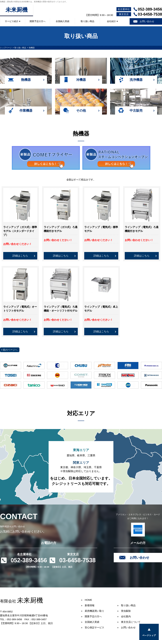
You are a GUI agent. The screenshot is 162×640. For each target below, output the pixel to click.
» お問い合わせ (126, 627)
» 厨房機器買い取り (92, 610)
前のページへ (10, 349)
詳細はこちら (20, 255)
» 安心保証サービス (92, 627)
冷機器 (81, 79)
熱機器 (26, 79)
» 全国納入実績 (90, 622)
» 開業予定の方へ (91, 616)
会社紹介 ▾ (112, 21)
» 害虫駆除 (124, 610)
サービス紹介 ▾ (12, 21)
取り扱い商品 (87, 21)
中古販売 (136, 110)
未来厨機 (17, 10)
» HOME (86, 599)
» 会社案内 (124, 616)
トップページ (6, 48)
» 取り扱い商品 (126, 605)
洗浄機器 (136, 79)
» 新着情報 (87, 605)
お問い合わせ (147, 21)
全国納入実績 (62, 21)
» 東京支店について (128, 622)
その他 (81, 110)
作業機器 (25, 110)
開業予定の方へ (38, 21)
